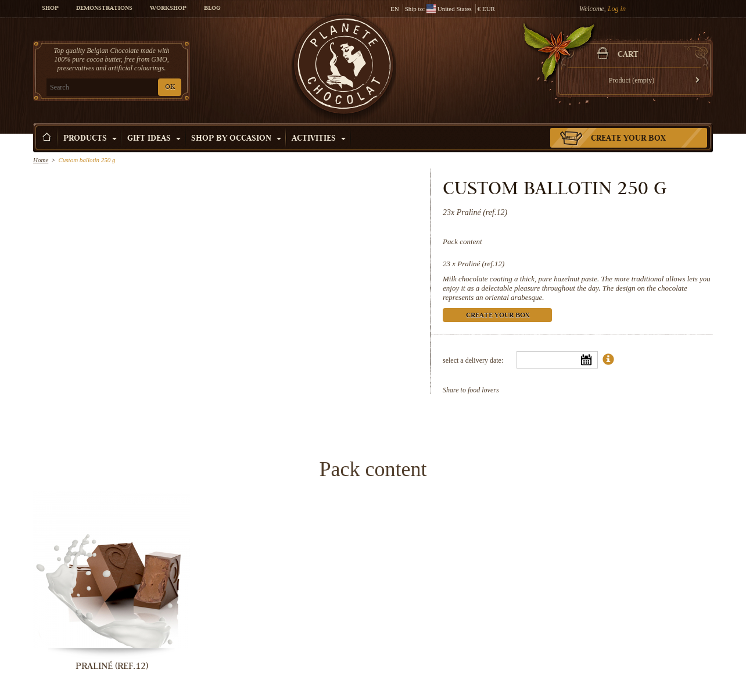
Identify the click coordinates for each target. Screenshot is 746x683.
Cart (628, 55)
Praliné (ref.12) (480, 263)
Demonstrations (104, 8)
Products (90, 139)
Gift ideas (154, 139)
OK (170, 87)
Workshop (168, 8)
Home (40, 159)
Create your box (628, 139)
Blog (212, 8)
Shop (50, 8)
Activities (319, 139)
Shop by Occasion (236, 139)
